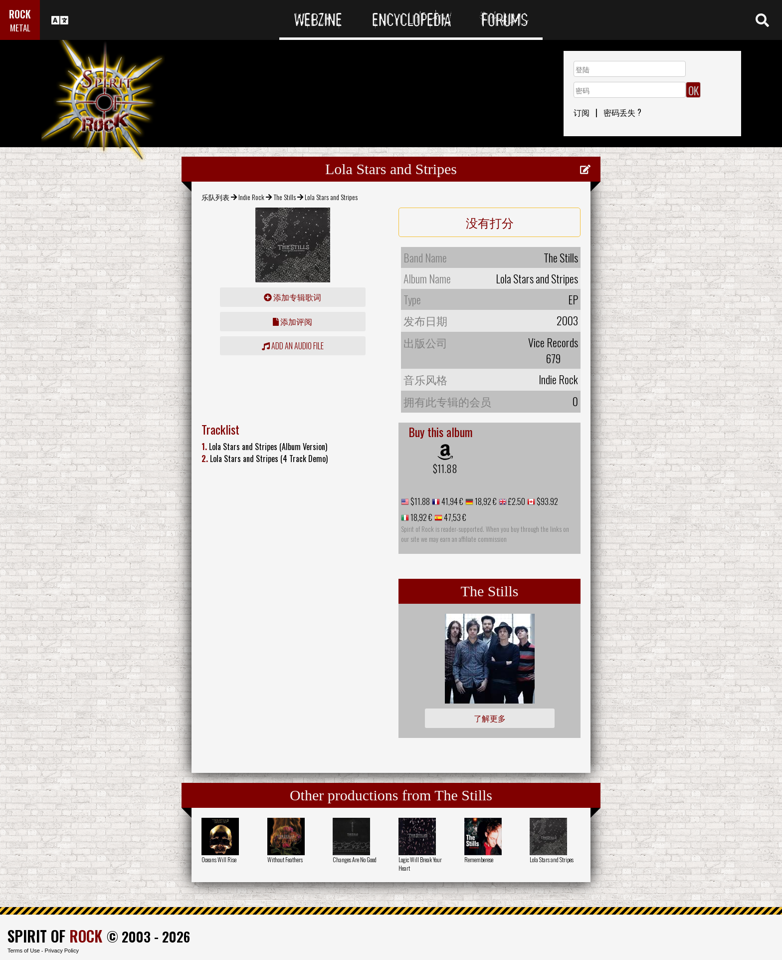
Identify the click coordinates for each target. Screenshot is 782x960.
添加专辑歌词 (292, 297)
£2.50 (516, 501)
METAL (20, 27)
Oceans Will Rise (218, 859)
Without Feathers (285, 859)
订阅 (581, 112)
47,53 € (454, 517)
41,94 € (451, 501)
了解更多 (490, 718)
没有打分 (490, 222)
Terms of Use (23, 951)
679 (553, 358)
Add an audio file (293, 346)
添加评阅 (292, 321)
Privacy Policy (62, 951)
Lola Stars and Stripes (552, 859)
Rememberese (478, 859)
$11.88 (445, 468)
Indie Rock (251, 197)
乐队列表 (215, 197)
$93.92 (546, 501)
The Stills (285, 197)
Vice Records (553, 342)
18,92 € (485, 501)
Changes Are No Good (355, 859)
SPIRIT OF (54, 936)
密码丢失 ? (622, 112)
